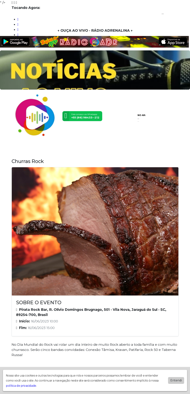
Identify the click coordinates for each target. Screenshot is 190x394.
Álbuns (98, 146)
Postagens (85, 146)
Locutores (70, 146)
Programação (30, 146)
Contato (110, 146)
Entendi (176, 380)
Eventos (56, 146)
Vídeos (45, 146)
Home (16, 146)
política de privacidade (21, 385)
